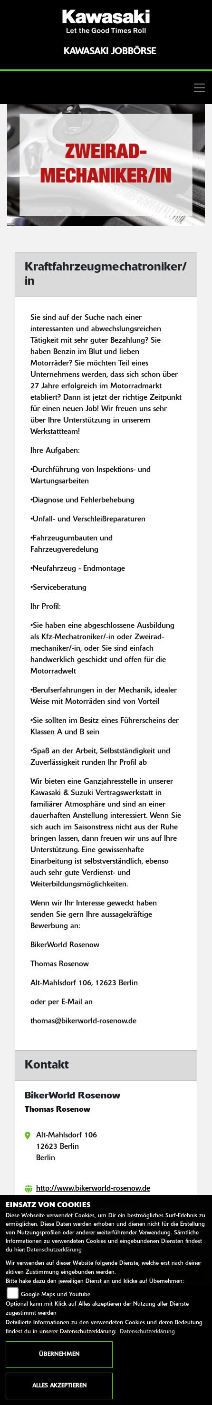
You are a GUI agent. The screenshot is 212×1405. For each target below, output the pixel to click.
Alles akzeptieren (59, 1386)
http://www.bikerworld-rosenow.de (93, 1189)
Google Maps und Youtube (55, 1295)
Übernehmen (59, 1354)
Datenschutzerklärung (54, 1250)
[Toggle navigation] (106, 87)
